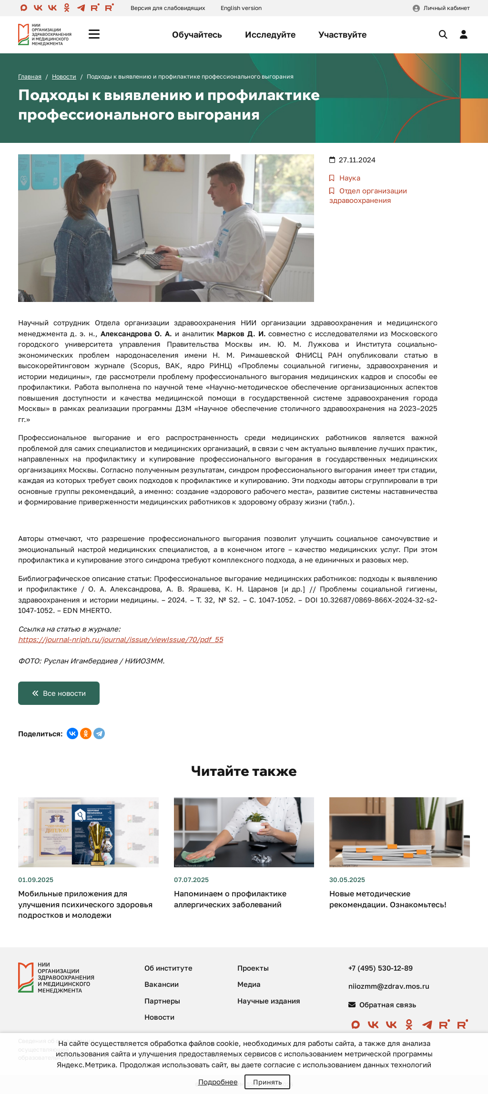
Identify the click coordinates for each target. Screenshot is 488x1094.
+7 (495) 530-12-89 (380, 968)
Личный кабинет (447, 7)
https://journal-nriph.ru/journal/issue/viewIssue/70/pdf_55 (120, 639)
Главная (29, 76)
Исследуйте (270, 34)
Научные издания (268, 1000)
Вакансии (161, 984)
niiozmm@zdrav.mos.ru (388, 986)
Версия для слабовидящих (168, 7)
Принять (267, 1082)
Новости (64, 76)
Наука (348, 177)
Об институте (168, 968)
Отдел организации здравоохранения (368, 195)
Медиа (249, 984)
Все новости (64, 693)
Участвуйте (342, 34)
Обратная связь (382, 1004)
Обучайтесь (197, 34)
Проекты (253, 968)
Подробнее (218, 1081)
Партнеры (162, 1000)
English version (241, 7)
